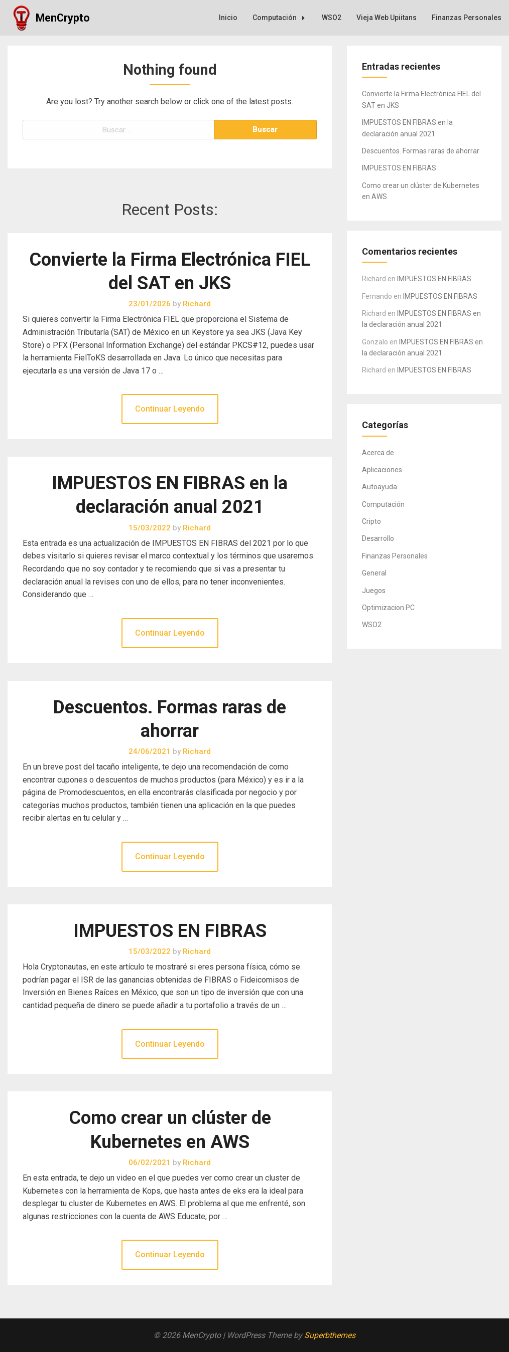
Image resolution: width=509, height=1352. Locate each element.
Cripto (371, 521)
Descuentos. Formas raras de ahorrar (420, 151)
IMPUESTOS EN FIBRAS (170, 930)
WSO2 (331, 18)
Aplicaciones (382, 470)
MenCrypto (63, 18)
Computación (281, 18)
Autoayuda (379, 487)
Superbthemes (329, 1335)
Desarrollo (378, 538)
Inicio (228, 18)
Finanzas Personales (466, 18)
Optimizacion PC (388, 608)
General (374, 573)
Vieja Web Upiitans (386, 18)
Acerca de (378, 453)
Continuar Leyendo (170, 409)
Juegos (374, 591)
